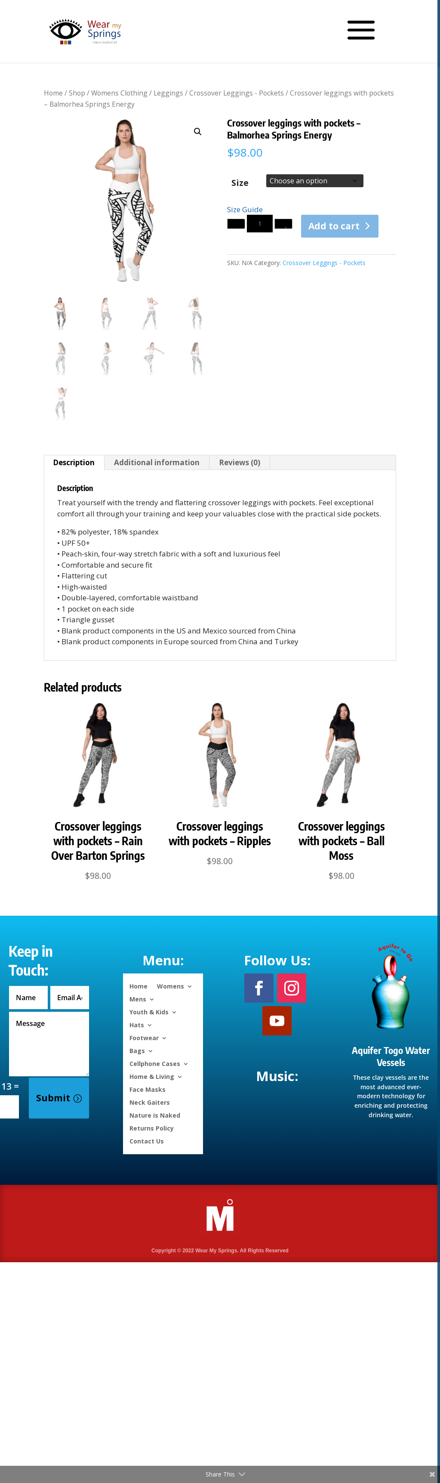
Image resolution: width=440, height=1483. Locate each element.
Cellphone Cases (154, 1063)
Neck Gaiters (149, 1102)
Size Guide (245, 209)
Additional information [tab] (157, 462)
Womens (170, 985)
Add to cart (334, 226)
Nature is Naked (154, 1114)
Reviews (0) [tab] (239, 462)
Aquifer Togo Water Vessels (391, 1056)
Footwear (144, 1037)
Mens (137, 998)
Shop (77, 93)
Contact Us (146, 1140)
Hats (136, 1024)
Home (53, 93)
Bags (137, 1050)
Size (240, 182)
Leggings (168, 93)
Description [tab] (74, 462)
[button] (198, 131)
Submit (53, 1098)
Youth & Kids (149, 1011)
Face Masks (147, 1089)
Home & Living (151, 1076)
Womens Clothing (119, 93)
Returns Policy (151, 1127)
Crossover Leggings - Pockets (236, 93)
